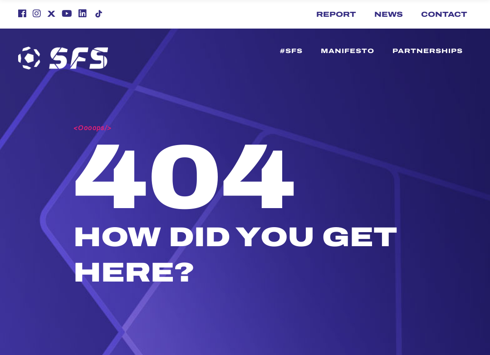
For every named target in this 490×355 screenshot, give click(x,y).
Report (336, 14)
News (388, 14)
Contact (444, 14)
